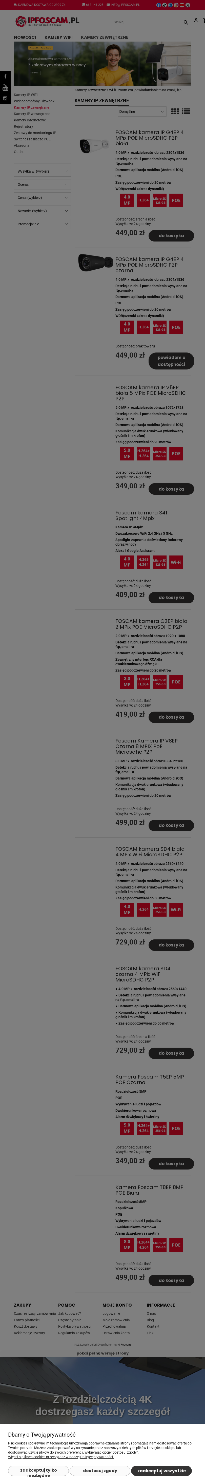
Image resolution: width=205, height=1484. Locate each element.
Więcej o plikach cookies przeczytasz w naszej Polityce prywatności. (61, 1457)
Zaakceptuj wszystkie (161, 1471)
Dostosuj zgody (100, 1471)
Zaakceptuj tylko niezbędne (38, 1471)
